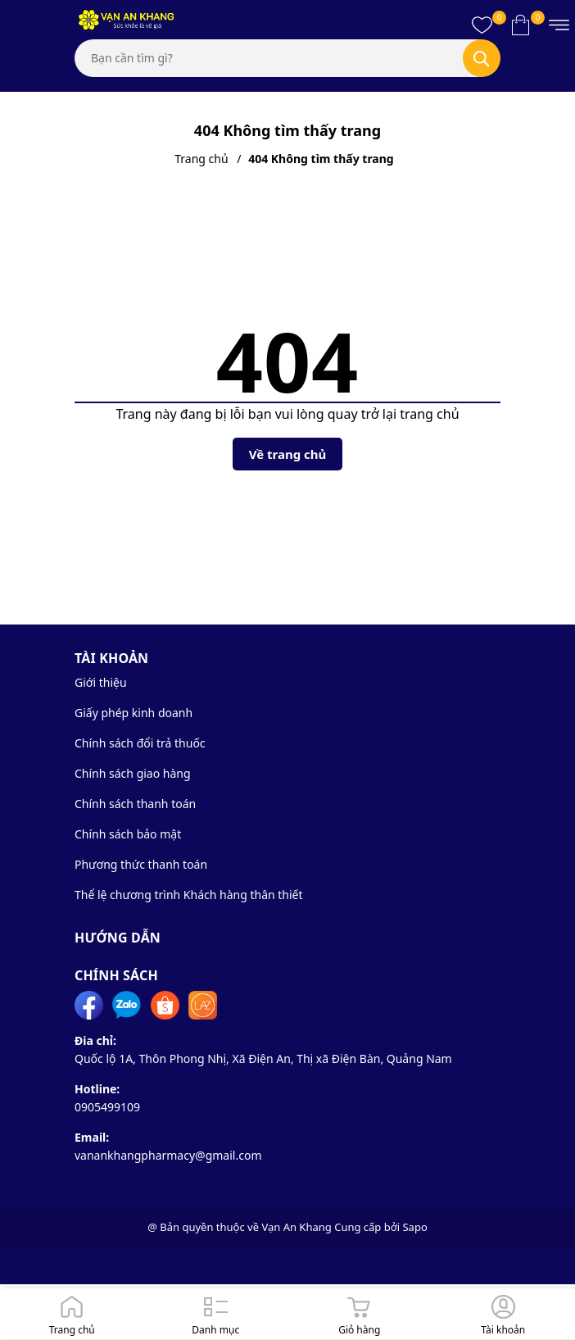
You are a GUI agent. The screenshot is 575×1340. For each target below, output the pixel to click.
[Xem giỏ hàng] (520, 24)
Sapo (414, 1227)
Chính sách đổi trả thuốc (140, 743)
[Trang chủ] (72, 1313)
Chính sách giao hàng (133, 773)
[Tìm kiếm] (481, 58)
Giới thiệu (101, 682)
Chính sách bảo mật (128, 834)
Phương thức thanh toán (141, 864)
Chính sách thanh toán (135, 803)
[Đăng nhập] (504, 1313)
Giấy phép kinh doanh (133, 712)
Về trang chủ (288, 454)
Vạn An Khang (296, 1227)
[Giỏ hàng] (360, 1313)
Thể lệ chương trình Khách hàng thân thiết (189, 894)
